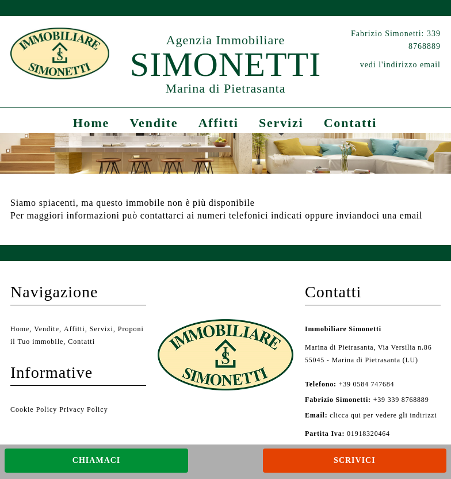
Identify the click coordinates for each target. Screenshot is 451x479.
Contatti (350, 123)
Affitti (218, 123)
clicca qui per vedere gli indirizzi (383, 415)
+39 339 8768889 (367, 400)
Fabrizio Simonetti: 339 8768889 (396, 40)
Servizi (281, 123)
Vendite (153, 123)
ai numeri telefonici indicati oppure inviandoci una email (304, 215)
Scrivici (355, 460)
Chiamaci (96, 460)
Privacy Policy (83, 409)
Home (91, 123)
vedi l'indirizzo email (400, 64)
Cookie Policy (33, 409)
